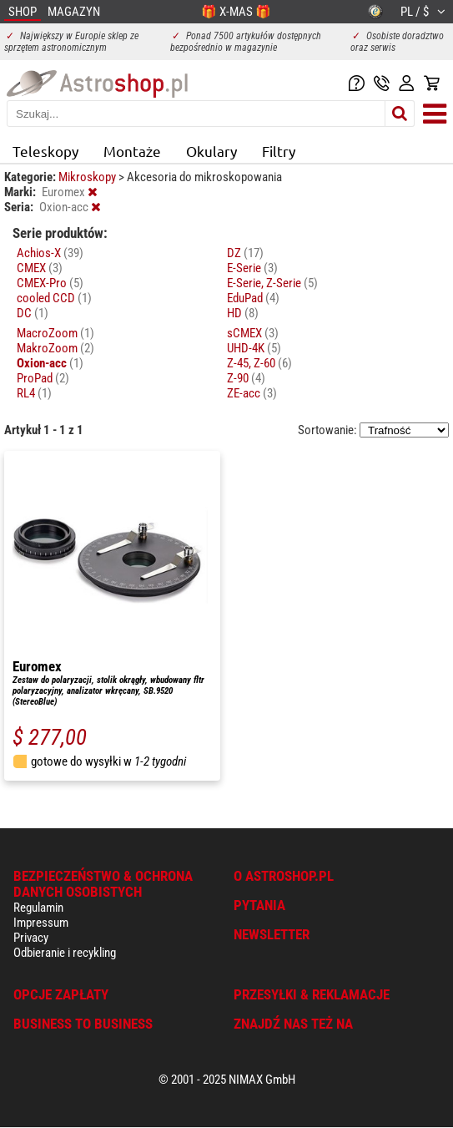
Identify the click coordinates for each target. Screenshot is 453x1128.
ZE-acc (252, 393)
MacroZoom (55, 333)
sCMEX (253, 333)
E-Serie (252, 268)
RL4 (34, 393)
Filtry (278, 150)
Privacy (30, 937)
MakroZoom (55, 348)
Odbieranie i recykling (64, 952)
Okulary (211, 150)
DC (32, 313)
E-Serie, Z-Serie (272, 283)
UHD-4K (254, 348)
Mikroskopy (88, 177)
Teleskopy (45, 150)
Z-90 (246, 378)
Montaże (132, 150)
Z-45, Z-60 (259, 363)
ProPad (43, 378)
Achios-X (50, 253)
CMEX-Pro (50, 283)
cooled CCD (54, 298)
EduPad (253, 298)
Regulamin (38, 907)
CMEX (40, 268)
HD (243, 313)
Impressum (40, 922)
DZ (245, 253)
